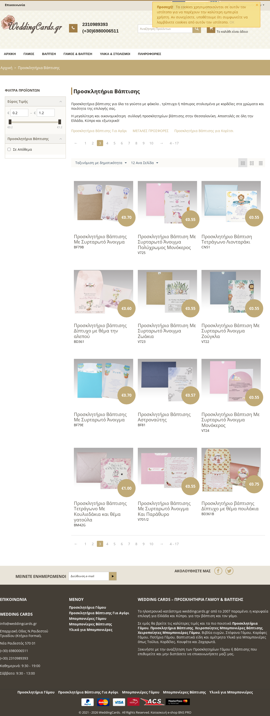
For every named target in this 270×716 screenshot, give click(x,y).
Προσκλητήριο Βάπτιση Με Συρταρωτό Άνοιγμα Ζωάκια (167, 331)
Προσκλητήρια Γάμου (87, 607)
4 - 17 (174, 143)
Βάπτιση (49, 54)
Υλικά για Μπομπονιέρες (90, 629)
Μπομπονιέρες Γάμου (87, 618)
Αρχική (10, 54)
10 (151, 143)
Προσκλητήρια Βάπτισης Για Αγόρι (99, 613)
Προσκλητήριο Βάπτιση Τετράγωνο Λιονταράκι (226, 239)
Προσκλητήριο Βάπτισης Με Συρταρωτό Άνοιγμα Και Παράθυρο (164, 509)
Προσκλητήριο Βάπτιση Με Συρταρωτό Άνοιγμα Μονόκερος (230, 420)
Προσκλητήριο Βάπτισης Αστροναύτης (164, 417)
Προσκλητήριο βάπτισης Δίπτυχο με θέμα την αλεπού (100, 331)
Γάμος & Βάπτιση (78, 54)
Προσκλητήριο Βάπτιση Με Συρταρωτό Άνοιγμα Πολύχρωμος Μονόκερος (167, 242)
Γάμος (28, 54)
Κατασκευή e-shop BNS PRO (171, 712)
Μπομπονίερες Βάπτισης (90, 624)
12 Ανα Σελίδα (144, 162)
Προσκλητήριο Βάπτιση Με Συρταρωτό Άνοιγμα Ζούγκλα (230, 331)
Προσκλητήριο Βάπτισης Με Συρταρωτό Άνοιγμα (100, 239)
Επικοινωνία (15, 5)
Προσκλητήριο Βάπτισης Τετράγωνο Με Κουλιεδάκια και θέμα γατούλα (100, 512)
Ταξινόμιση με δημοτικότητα (101, 162)
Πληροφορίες (149, 54)
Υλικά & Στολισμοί (115, 54)
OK (232, 22)
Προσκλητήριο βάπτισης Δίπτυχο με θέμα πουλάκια (230, 506)
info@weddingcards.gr (18, 623)
